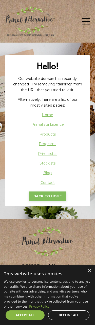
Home (47, 115)
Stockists (47, 163)
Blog (47, 173)
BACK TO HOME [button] (47, 196)
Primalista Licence (47, 124)
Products (48, 134)
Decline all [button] (69, 315)
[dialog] (47, 295)
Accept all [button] (25, 315)
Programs (47, 144)
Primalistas (47, 153)
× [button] (89, 271)
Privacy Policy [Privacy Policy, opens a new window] (39, 306)
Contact (48, 182)
